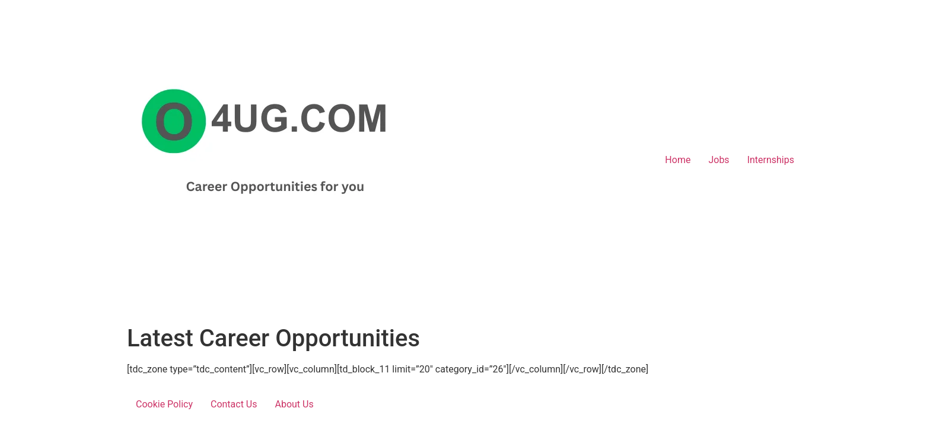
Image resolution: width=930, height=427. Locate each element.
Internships (770, 159)
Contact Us (234, 404)
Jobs (718, 159)
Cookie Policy (164, 404)
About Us (294, 404)
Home (677, 159)
